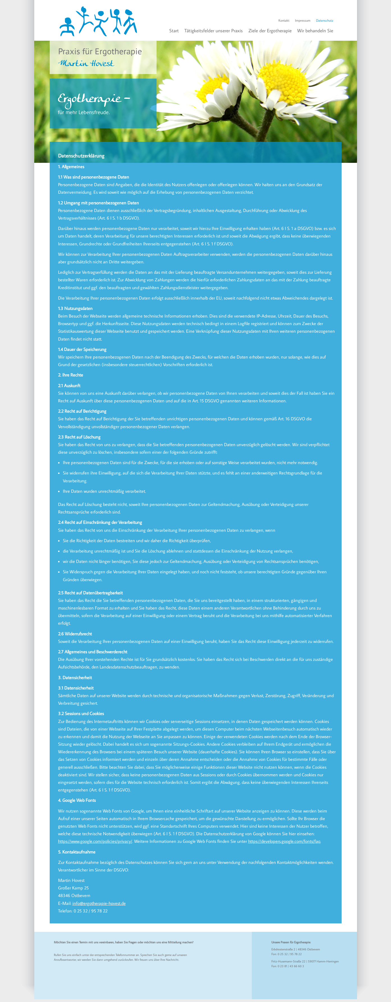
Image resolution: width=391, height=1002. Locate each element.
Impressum (302, 20)
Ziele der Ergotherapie (270, 31)
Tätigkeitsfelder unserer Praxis (213, 31)
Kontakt (283, 20)
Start (174, 31)
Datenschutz (324, 20)
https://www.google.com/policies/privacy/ (95, 841)
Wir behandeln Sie (315, 31)
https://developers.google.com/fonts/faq (284, 841)
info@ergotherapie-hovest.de (99, 903)
